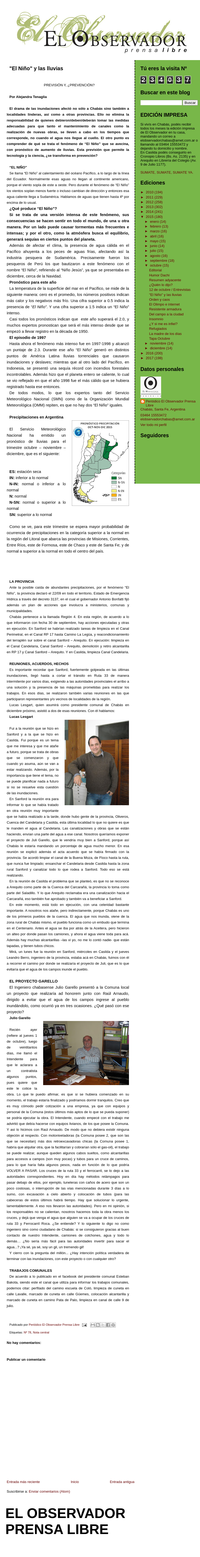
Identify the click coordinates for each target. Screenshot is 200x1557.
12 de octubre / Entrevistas (170, 290)
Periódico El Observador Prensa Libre (171, 403)
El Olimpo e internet (164, 304)
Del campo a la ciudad (166, 314)
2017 (150, 358)
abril (153, 236)
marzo (155, 231)
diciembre (158, 348)
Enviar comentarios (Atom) (49, 1491)
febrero (156, 226)
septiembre (159, 261)
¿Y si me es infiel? (163, 324)
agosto (155, 256)
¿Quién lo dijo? (160, 285)
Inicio (75, 1482)
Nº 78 (27, 1332)
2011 (150, 197)
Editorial (155, 270)
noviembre (158, 343)
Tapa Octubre (159, 339)
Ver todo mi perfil (153, 425)
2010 (150, 192)
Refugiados (158, 329)
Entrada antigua (122, 1482)
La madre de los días (165, 334)
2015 (150, 217)
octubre (156, 265)
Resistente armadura (165, 309)
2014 (150, 212)
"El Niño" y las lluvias (165, 295)
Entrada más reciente (23, 1482)
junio (154, 246)
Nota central (41, 1332)
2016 (150, 353)
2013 (150, 207)
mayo (154, 241)
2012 (150, 202)
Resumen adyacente (165, 280)
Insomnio (156, 319)
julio (153, 251)
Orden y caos (159, 300)
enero (155, 222)
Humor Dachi (159, 275)
